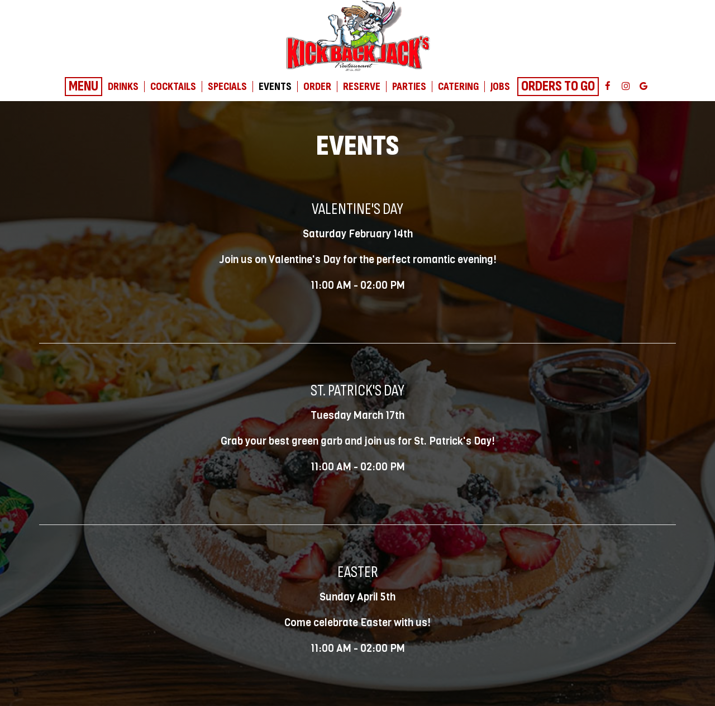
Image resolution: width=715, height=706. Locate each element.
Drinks (123, 86)
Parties (409, 86)
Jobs (500, 86)
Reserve (361, 86)
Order (317, 86)
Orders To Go (558, 86)
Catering (458, 86)
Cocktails (173, 86)
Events (275, 86)
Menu (83, 86)
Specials (227, 86)
